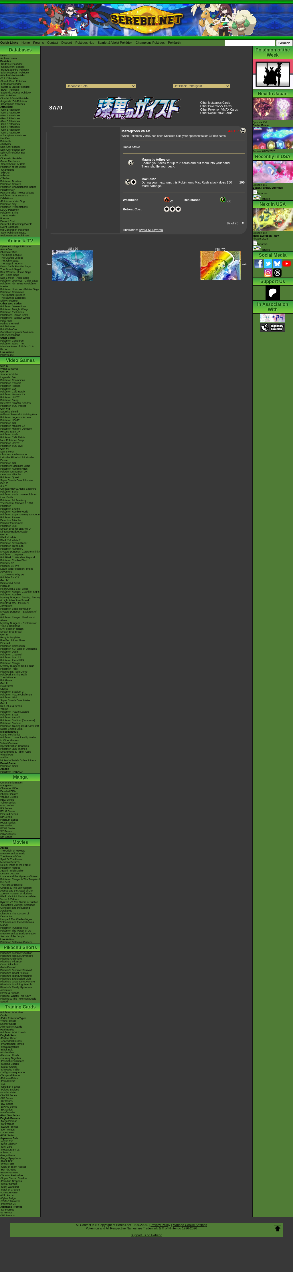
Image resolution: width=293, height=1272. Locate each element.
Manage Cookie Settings (190, 1225)
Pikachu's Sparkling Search (15, 984)
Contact (52, 42)
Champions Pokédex (150, 42)
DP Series (6, 817)
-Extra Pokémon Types (13, 1018)
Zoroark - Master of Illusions (16, 893)
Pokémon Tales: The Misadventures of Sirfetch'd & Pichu (17, 346)
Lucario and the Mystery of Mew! (18, 876)
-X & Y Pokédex (9, 78)
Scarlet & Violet (9, 374)
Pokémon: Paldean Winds (15, 317)
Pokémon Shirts (9, 212)
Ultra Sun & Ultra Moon (13, 454)
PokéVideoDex (8, 329)
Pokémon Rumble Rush (13, 468)
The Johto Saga (9, 260)
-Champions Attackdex (13, 135)
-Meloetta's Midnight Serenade (17, 905)
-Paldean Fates (9, 1078)
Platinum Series (9, 819)
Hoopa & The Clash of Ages (16, 919)
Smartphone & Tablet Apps (15, 751)
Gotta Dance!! (8, 967)
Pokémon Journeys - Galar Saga (19, 280)
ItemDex (5, 138)
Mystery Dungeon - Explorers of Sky (18, 613)
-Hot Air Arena (8, 1169)
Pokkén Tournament (11, 523)
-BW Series (6, 1103)
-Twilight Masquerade (12, 1072)
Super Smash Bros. (11, 728)
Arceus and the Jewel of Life (16, 890)
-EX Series (6, 1109)
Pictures (261, 199)
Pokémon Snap (9, 714)
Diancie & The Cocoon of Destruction (14, 915)
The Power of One (10, 856)
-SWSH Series (8, 1095)
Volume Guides (9, 797)
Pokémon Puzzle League (14, 711)
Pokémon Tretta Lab (11, 546)
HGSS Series (8, 822)
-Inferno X (6, 1152)
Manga (20, 777)
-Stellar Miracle (8, 1184)
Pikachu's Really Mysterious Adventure (16, 989)
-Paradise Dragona (11, 1181)
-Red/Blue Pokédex (11, 64)
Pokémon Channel (10, 654)
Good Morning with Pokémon (16, 332)
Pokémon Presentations (14, 207)
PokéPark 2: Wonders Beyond (17, 557)
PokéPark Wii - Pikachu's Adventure (14, 604)
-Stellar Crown (8, 1066)
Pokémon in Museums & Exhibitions (14, 197)
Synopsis (260, 244)
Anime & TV (20, 240)
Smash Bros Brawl (10, 631)
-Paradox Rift (7, 1081)
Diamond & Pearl (10, 583)
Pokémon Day (8, 204)
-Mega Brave (7, 1155)
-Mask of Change (10, 1189)
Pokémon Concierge (12, 340)
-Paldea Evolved (9, 1089)
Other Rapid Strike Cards (216, 113)
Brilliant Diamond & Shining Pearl (19, 414)
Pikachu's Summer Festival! (16, 970)
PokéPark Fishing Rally (13, 674)
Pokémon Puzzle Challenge (16, 694)
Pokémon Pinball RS (12, 660)
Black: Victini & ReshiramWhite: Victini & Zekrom (18, 898)
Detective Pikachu (10, 474)
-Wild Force (6, 1195)
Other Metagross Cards (215, 102)
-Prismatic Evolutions (12, 1061)
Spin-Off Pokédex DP (12, 149)
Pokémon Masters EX (12, 394)
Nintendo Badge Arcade (13, 531)
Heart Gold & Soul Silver (14, 588)
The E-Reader (8, 677)
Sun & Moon (7, 451)
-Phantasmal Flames (12, 1043)
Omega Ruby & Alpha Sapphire (18, 488)
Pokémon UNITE (10, 397)
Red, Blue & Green (11, 706)
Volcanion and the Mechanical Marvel (17, 923)
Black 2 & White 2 (10, 540)
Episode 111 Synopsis (268, 189)
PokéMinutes (7, 326)
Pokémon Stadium (10, 723)
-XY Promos (7, 1132)
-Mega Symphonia (10, 1158)
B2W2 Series (7, 828)
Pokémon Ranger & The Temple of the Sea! (20, 881)
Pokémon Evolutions (12, 312)
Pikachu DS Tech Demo (13, 671)
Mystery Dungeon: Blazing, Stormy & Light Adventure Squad (20, 599)
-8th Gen (5, 175)
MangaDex (6, 785)
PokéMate (6, 680)
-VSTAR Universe (10, 1201)
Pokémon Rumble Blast (13, 560)
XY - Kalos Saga (9, 275)
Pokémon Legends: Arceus (15, 417)
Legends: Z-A (8, 377)
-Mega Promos (8, 1121)
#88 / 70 (220, 249)
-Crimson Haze (8, 1192)
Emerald (5, 643)
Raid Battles (7, 1029)
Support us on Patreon (146, 1235)
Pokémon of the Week (12, 167)
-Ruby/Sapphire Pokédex (14, 69)
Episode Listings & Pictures (15, 246)
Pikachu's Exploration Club (15, 978)
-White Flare (7, 1052)
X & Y (3, 486)
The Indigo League (11, 255)
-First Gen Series (10, 1115)
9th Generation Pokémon (14, 229)
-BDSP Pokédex (9, 89)
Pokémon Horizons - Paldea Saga (19, 289)
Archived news (8, 58)
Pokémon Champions (12, 380)
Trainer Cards (8, 1021)
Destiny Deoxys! (9, 873)
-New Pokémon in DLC (13, 232)
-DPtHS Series (8, 1106)
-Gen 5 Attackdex (10, 121)
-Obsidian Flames (10, 1086)
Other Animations (10, 335)
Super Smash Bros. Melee (15, 700)
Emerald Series (9, 814)
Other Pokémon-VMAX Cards (219, 109)
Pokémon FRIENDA (11, 771)
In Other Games (9, 740)
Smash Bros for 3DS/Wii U (15, 528)
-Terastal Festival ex (11, 1175)
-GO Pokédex (8, 95)
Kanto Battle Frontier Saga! (15, 266)
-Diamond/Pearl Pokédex (14, 72)
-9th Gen (5, 172)
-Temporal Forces (10, 1075)
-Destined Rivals (9, 1055)
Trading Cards (20, 1006)
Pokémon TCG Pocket (13, 405)
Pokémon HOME (10, 420)
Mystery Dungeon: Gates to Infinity (20, 551)
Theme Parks (8, 215)
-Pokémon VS (8, 1204)
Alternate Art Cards (11, 1026)
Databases (20, 49)
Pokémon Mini (8, 697)
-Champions (7, 169)
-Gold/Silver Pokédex (12, 66)
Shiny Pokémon (9, 300)
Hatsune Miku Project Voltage (17, 192)
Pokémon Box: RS (10, 657)
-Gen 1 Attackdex (10, 109)
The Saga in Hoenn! (11, 263)
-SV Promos (7, 1124)
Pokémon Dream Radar (13, 543)
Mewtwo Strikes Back (12, 853)
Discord (67, 42)
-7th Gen (5, 178)
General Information (11, 782)
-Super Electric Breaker (13, 1178)
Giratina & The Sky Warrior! (16, 887)
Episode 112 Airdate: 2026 (266, 236)
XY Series (6, 831)
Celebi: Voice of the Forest (15, 865)
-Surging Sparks (9, 1063)
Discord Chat (7, 221)
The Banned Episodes (13, 297)
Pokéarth (174, 42)
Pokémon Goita (9, 766)
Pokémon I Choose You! (14, 927)
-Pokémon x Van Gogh (13, 201)
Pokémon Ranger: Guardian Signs (19, 591)
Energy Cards (8, 1023)
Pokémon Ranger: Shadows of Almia (17, 619)
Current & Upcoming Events (16, 224)
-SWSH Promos (9, 1126)
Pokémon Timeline (10, 181)
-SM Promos (7, 1129)
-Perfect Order (8, 1038)
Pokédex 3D (7, 563)
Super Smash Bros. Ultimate (16, 480)
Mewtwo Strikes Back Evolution (18, 933)
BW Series (6, 825)
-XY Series (6, 1101)
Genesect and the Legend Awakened (15, 909)
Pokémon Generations (13, 306)
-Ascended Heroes (11, 1041)
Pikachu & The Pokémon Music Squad (18, 1000)
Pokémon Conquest (11, 554)
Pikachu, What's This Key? (15, 995)
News (3, 55)
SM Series (6, 837)
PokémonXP (7, 189)
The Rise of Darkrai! (11, 885)
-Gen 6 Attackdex (10, 124)
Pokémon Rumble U (11, 548)
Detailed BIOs (8, 791)
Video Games (20, 360)
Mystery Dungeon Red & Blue (17, 666)
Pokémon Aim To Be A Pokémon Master (18, 285)
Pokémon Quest (9, 477)
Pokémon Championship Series (18, 187)
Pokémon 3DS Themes (13, 748)
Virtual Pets (6, 754)
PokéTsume (7, 355)
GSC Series (7, 805)
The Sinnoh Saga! (10, 269)
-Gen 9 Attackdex (10, 132)
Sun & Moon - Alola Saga (14, 277)
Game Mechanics (10, 161)
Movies (20, 842)
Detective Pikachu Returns (15, 403)
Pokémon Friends (10, 385)
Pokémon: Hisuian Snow (14, 315)
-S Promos (6, 1212)
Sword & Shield (9, 411)
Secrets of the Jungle (12, 936)
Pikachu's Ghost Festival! (14, 973)
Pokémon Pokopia (10, 383)
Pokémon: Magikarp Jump (15, 465)
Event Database (9, 227)
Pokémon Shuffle (10, 508)
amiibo (4, 757)
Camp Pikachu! (9, 964)
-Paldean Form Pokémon (14, 235)
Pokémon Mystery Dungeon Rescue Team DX (16, 430)
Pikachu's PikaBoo (10, 961)
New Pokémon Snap (12, 440)
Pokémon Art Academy (13, 500)
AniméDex (6, 249)
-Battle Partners (9, 1172)
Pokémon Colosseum (12, 646)
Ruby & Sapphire (10, 637)
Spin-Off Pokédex (10, 146)
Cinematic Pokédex (11, 158)
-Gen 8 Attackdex (10, 129)
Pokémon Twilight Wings (14, 309)
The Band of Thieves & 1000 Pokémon (16, 504)
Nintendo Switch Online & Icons (18, 760)
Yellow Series (8, 802)
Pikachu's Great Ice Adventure (17, 981)
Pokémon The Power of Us (15, 930)
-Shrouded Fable (9, 1069)
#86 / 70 (73, 248)
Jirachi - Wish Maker (12, 870)
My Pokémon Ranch (11, 628)
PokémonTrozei (9, 668)
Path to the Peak (9, 323)
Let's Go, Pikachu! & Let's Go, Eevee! (17, 459)
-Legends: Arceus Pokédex (15, 92)
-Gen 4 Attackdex (10, 118)
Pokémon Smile (9, 434)
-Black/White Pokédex (12, 75)
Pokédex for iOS (9, 577)
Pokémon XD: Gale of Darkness (18, 648)
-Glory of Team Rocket (13, 1166)
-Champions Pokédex (12, 104)
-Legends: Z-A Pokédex (13, 101)
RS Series (6, 808)
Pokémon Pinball (10, 717)
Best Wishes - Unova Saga (15, 272)
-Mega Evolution (9, 1046)
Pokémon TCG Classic (13, 1032)
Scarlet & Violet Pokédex (115, 42)
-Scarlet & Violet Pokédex (14, 98)
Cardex (4, 155)
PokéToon (6, 320)
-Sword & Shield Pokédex (14, 86)
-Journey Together (10, 1058)
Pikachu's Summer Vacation (16, 953)
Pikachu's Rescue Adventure (16, 955)
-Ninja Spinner (8, 1144)
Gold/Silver (6, 686)
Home (25, 42)
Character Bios (8, 252)
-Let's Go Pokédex (10, 84)
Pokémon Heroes (10, 867)
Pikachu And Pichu (11, 958)
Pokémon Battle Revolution (15, 608)
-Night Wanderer (9, 1186)
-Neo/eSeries (7, 1112)
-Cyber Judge (8, 1198)
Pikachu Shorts (20, 947)
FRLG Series (7, 811)
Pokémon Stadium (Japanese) (17, 720)
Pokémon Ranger (10, 663)
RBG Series (7, 799)
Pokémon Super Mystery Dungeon (20, 514)
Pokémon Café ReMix (12, 391)
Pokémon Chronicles (12, 292)
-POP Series (7, 1135)
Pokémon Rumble (10, 594)
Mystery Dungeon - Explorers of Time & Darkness (18, 624)
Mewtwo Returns (9, 862)
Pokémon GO (8, 388)
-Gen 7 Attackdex (10, 126)
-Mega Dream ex (9, 1149)
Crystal (4, 688)
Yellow (4, 708)
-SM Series (6, 1098)
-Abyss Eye (6, 1141)
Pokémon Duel (8, 526)
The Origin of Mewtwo (12, 850)
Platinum (5, 586)
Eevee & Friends (9, 993)
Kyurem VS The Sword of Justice (19, 902)
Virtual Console (9, 743)
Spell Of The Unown (11, 859)
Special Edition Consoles (14, 746)
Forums (38, 42)
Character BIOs (9, 788)
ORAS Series (8, 834)
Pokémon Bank (9, 491)
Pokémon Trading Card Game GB (19, 726)
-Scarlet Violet (8, 1092)
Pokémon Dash (9, 651)
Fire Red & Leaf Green (13, 640)
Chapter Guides (9, 794)
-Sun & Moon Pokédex (13, 81)
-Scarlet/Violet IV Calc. (13, 164)
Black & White (8, 537)
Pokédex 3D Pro (9, 566)
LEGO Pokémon (9, 209)
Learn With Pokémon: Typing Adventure (16, 570)
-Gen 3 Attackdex (10, 115)
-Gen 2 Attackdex (10, 112)
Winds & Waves (9, 368)
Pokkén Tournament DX (13, 471)
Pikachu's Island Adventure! (16, 975)
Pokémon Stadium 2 (11, 691)
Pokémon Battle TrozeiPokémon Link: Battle (18, 496)
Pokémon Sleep (9, 400)
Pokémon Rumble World (14, 511)
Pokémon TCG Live (11, 445)
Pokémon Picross (10, 517)
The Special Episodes (12, 295)
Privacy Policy (160, 1225)
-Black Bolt (6, 1049)
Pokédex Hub (85, 42)
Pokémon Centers (10, 184)
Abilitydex (5, 144)
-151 (2, 1083)
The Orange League (11, 257)
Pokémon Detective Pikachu (16, 942)
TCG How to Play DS (12, 574)
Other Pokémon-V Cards (216, 106)
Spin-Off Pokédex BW (12, 152)
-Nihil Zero (6, 1146)
